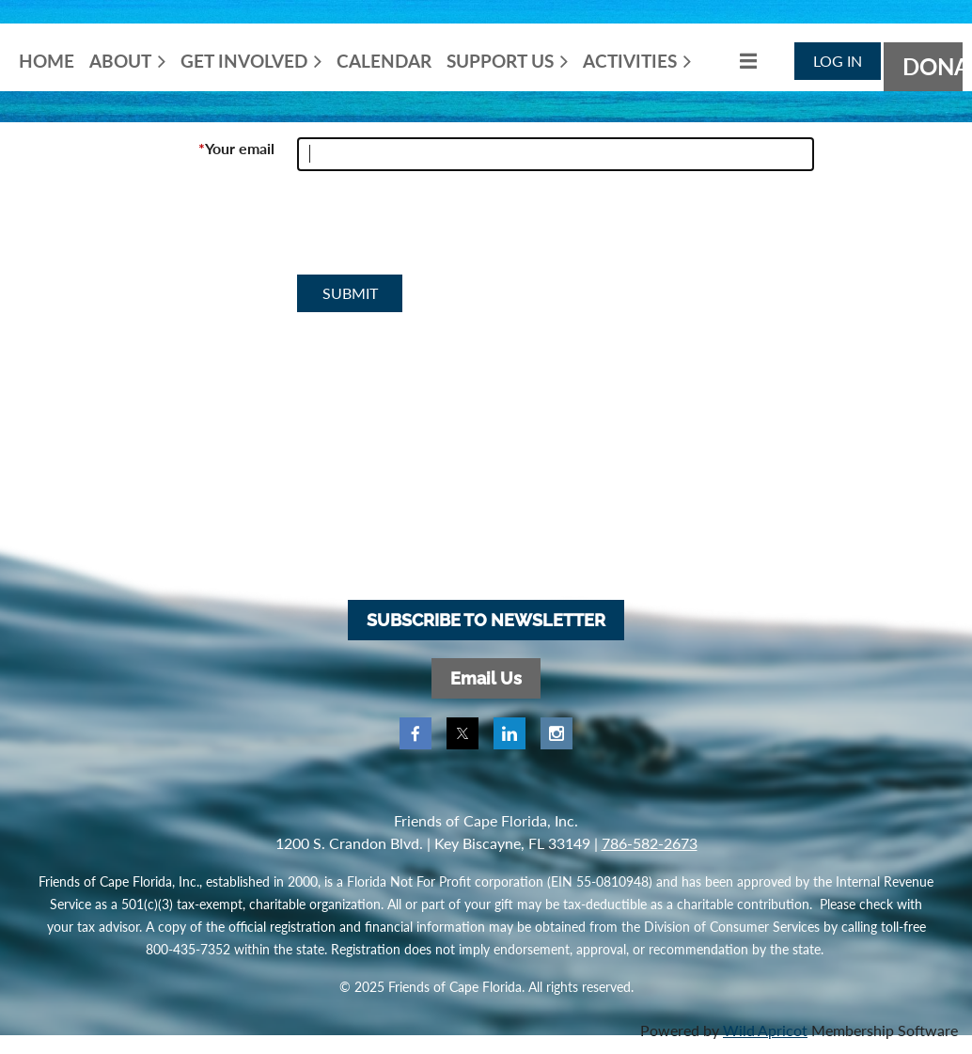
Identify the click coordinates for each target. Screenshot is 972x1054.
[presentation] (440, 230)
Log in (837, 61)
